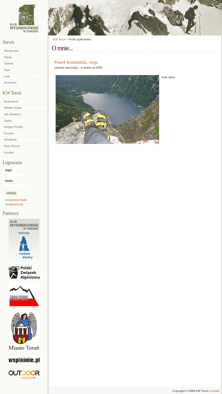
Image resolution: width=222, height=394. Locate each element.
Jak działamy (12, 114)
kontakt (214, 390)
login (8, 170)
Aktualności (11, 50)
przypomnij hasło (16, 199)
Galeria (8, 63)
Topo (7, 69)
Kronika (9, 133)
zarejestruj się (14, 204)
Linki (7, 76)
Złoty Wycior (12, 146)
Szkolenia (10, 139)
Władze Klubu (13, 107)
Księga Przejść (13, 126)
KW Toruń (59, 39)
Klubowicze (11, 101)
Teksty (8, 57)
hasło (9, 180)
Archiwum (10, 82)
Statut (7, 120)
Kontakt (9, 152)
